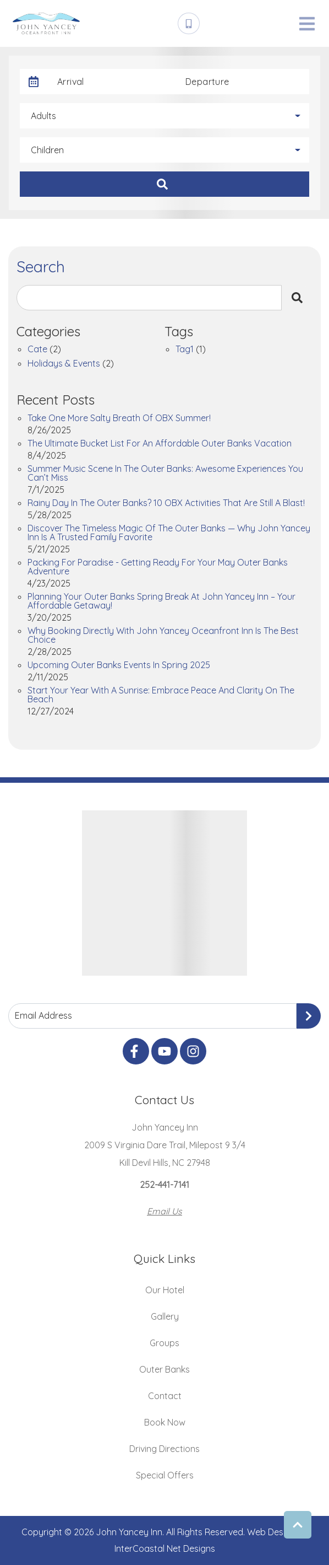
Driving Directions (164, 1448)
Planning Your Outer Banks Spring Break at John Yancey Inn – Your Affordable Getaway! (161, 601)
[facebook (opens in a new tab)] (136, 1051)
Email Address (43, 1015)
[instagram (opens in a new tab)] (193, 1051)
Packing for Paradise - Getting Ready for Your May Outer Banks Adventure (158, 567)
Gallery (165, 1316)
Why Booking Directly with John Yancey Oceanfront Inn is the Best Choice (163, 635)
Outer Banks (164, 1369)
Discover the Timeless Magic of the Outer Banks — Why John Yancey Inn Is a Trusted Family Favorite (169, 533)
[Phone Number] (189, 24)
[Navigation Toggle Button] (307, 24)
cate (37, 349)
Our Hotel (164, 1289)
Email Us (164, 1211)
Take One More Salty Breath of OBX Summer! (119, 418)
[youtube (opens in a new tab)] (164, 1051)
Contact (165, 1395)
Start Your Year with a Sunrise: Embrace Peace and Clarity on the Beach (161, 695)
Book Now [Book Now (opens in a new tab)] (164, 1422)
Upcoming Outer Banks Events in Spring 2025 (119, 665)
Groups (164, 1342)
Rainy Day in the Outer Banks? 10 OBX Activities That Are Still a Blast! (166, 503)
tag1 (185, 349)
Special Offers (165, 1475)
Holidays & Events (64, 364)
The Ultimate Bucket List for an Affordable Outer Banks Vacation (160, 444)
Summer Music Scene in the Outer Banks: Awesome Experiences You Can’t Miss (165, 473)
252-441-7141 (164, 1184)
